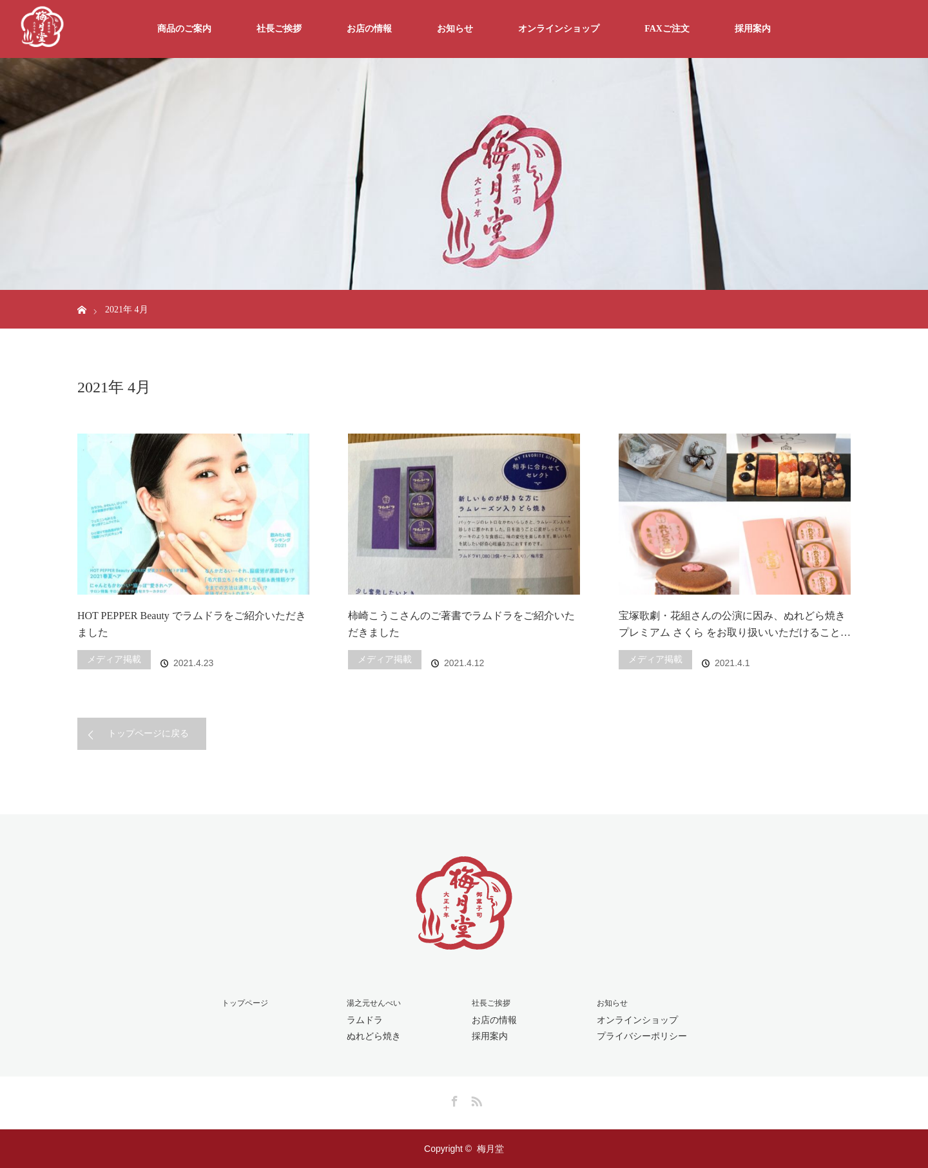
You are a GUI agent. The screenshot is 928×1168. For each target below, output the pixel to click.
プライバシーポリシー (642, 1036)
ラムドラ (365, 1020)
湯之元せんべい (374, 1003)
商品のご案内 (184, 29)
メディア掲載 (114, 659)
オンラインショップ (558, 29)
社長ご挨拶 (279, 29)
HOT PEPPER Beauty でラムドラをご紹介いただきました (191, 624)
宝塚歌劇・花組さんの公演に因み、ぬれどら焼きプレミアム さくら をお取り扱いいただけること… (735, 624)
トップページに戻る (148, 733)
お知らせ (455, 29)
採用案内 (753, 29)
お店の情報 (369, 29)
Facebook (453, 1099)
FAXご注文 (667, 29)
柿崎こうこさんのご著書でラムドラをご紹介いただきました (461, 624)
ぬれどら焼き (374, 1036)
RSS (475, 1099)
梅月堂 (490, 1149)
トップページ (245, 1003)
